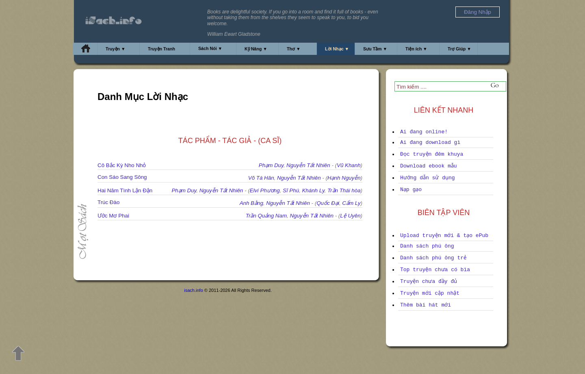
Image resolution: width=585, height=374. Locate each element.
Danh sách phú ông (427, 246)
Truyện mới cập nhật (429, 293)
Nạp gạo (411, 190)
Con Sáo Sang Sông (122, 177)
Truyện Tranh (161, 48)
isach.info (193, 290)
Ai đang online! (424, 132)
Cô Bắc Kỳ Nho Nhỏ (122, 165)
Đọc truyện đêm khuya (431, 154)
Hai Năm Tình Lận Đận (125, 190)
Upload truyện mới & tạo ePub (444, 236)
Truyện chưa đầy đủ (428, 281)
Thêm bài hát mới (425, 305)
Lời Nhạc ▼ (337, 48)
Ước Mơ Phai (113, 216)
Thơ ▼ (294, 48)
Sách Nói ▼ (210, 48)
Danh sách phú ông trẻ (433, 258)
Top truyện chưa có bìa (435, 270)
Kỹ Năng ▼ (256, 48)
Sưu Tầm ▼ (375, 48)
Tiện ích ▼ (416, 48)
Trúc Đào (108, 202)
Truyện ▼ (116, 48)
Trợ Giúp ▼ (459, 48)
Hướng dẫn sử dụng (427, 178)
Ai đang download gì (430, 142)
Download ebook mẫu (428, 166)
